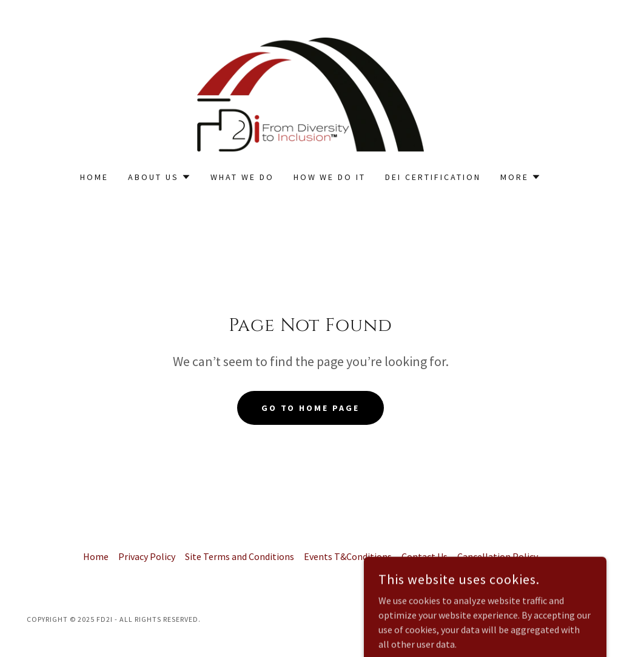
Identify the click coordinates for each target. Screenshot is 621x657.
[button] (159, 177)
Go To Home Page (310, 407)
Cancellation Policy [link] (497, 556)
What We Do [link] (242, 177)
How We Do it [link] (330, 177)
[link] (310, 93)
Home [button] (96, 556)
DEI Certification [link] (433, 177)
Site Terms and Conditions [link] (239, 556)
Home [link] (94, 177)
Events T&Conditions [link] (348, 556)
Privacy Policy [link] (146, 556)
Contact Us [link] (424, 556)
